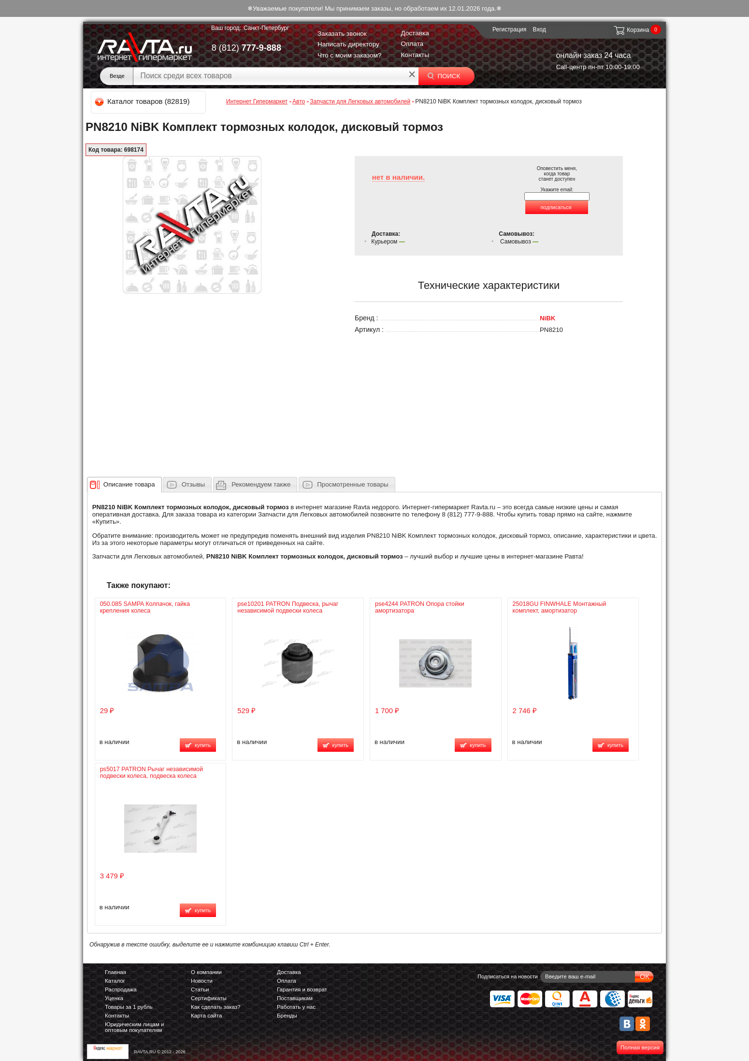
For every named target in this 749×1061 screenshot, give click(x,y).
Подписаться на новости (507, 976)
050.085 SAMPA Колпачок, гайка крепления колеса (145, 607)
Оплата (412, 43)
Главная (115, 972)
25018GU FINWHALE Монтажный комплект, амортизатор (559, 607)
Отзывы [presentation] (193, 484)
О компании (206, 972)
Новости (202, 981)
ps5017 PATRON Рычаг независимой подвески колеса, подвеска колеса (151, 772)
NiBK (548, 318)
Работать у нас (296, 1007)
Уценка (114, 998)
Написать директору (348, 44)
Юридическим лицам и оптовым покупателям (134, 1027)
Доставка (415, 33)
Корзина (631, 30)
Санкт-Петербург (266, 28)
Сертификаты (209, 998)
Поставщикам (295, 998)
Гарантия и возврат (302, 989)
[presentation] (129, 484)
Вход (539, 29)
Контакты (415, 54)
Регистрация (509, 29)
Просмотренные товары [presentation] (352, 484)
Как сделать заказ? (216, 1007)
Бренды (287, 1015)
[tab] (124, 484)
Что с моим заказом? (349, 55)
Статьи (200, 989)
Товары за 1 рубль (129, 1007)
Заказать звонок (342, 33)
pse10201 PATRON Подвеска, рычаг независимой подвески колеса (287, 607)
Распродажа (121, 989)
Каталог (115, 981)
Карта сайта (206, 1015)
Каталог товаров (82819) (142, 101)
